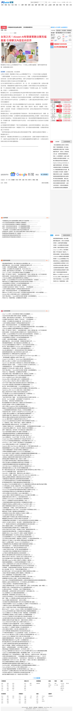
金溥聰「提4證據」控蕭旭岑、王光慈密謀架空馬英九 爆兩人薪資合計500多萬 (28, 27)
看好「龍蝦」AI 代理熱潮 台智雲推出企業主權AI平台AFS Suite (18, 598)
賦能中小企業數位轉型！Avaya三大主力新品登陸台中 (16, 542)
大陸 (70, 5)
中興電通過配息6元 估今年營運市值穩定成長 (14, 366)
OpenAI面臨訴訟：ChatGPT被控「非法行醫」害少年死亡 (17, 437)
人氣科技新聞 (66, 141)
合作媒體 (63, 2)
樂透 (55, 683)
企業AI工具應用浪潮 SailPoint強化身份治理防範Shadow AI (17, 564)
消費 (54, 5)
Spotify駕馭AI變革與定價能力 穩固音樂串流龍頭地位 (15, 460)
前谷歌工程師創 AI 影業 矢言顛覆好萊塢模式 (13, 404)
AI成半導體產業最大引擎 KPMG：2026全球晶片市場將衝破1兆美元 (19, 509)
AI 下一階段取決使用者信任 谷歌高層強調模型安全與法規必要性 (18, 524)
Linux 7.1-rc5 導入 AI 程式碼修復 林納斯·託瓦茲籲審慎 (16, 272)
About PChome (46, 707)
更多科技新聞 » (45, 182)
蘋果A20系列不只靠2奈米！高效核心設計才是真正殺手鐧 (16, 556)
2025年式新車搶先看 (60, 47)
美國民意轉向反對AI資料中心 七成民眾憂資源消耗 (15, 497)
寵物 (13, 683)
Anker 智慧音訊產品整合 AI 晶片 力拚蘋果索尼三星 (15, 444)
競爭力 (30, 179)
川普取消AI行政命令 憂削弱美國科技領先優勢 (14, 605)
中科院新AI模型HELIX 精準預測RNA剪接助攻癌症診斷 (16, 672)
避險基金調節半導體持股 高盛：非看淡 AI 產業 (14, 458)
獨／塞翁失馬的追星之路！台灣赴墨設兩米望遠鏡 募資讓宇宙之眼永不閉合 (21, 469)
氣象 (62, 681)
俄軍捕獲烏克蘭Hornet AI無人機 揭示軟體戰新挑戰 (15, 468)
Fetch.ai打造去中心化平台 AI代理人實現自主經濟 (14, 667)
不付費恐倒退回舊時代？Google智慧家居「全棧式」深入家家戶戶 (19, 632)
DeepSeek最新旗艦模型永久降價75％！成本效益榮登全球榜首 (18, 344)
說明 (67, 2)
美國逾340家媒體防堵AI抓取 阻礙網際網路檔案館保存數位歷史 (18, 408)
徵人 (51, 707)
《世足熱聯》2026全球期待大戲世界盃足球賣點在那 (15, 229)
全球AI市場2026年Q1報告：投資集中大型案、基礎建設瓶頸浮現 (18, 529)
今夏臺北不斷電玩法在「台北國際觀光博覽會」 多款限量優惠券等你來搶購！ (22, 426)
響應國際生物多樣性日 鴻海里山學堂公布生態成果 (15, 518)
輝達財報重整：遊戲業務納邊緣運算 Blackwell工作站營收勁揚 (18, 565)
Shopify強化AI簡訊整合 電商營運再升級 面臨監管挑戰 (16, 384)
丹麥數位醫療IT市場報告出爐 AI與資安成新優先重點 (15, 516)
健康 (36, 5)
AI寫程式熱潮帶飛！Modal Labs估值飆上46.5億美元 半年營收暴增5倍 (20, 603)
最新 (2, 683)
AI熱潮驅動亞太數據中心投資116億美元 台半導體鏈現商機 (17, 614)
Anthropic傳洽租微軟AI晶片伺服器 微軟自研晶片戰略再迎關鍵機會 (19, 611)
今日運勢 (58, 27)
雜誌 (60, 5)
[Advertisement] (25, 196)
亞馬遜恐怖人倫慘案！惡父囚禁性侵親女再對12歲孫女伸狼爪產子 (19, 231)
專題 (6, 5)
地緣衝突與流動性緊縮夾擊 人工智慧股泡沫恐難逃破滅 (16, 531)
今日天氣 (53, 30)
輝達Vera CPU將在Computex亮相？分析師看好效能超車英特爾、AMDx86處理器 (22, 292)
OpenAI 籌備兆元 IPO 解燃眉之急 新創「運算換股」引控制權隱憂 (19, 612)
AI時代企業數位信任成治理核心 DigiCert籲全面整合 (15, 493)
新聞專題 (38, 681)
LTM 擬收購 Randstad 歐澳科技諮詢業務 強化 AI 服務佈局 (17, 393)
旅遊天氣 (62, 686)
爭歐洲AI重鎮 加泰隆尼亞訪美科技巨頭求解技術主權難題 (16, 417)
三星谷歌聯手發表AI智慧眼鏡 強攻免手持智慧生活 (15, 551)
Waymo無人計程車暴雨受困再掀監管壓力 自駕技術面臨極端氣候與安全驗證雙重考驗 (24, 580)
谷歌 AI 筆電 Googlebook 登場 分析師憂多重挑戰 (14, 406)
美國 (34, 179)
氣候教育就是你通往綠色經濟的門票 (11, 235)
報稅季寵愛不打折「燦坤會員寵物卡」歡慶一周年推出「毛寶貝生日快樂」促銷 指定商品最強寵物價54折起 (29, 654)
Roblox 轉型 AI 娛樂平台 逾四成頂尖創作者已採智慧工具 (16, 455)
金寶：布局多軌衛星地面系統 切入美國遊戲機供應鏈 (16, 226)
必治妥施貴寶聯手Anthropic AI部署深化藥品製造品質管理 (16, 536)
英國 (37, 179)
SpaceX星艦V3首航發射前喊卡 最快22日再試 (14, 600)
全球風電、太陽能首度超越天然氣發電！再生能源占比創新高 (17, 567)
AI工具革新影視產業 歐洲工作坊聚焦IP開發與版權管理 (16, 480)
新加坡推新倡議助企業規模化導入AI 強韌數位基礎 (15, 527)
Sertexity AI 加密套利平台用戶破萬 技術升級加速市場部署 (17, 616)
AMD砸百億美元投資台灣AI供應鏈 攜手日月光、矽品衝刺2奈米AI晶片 (20, 618)
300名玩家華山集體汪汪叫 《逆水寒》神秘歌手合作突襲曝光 (17, 428)
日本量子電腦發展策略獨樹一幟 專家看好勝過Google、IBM (17, 669)
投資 (37, 699)
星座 (33, 5)
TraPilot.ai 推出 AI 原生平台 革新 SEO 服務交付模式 (15, 381)
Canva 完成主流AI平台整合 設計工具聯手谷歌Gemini (15, 621)
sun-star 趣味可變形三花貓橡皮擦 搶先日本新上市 (15, 419)
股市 (49, 2)
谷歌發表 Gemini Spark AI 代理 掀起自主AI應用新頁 (15, 498)
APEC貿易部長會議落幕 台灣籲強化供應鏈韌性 (14, 222)
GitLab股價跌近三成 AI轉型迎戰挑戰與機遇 (13, 593)
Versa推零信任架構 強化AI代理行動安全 (12, 515)
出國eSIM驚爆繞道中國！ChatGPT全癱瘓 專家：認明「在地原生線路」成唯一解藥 (23, 585)
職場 (26, 5)
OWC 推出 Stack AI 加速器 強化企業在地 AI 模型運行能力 (17, 466)
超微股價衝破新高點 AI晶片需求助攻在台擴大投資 (15, 352)
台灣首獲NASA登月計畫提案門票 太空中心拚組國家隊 (16, 623)
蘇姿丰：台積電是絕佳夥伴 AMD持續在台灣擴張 (15, 647)
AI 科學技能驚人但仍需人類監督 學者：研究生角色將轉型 (17, 486)
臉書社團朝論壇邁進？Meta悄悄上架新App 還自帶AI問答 (16, 535)
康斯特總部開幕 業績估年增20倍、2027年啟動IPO (15, 424)
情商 (13, 685)
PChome (58, 2)
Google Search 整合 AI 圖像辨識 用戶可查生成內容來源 (16, 439)
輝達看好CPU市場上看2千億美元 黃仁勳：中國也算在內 (16, 368)
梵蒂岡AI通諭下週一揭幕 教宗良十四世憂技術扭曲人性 (16, 415)
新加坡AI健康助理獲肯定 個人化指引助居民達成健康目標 (16, 375)
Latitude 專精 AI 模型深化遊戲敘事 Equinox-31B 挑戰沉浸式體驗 (18, 495)
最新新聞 (54, 235)
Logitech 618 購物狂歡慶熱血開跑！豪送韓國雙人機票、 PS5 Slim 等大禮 (21, 652)
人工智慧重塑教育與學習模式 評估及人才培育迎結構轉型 (16, 410)
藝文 (43, 697)
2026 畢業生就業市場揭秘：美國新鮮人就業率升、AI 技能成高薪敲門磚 (20, 538)
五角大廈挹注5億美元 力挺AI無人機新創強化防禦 (14, 629)
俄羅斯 (13, 179)
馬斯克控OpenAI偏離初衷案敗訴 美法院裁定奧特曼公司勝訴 (17, 281)
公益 (43, 699)
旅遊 (57, 5)
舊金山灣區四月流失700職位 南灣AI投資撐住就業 (14, 391)
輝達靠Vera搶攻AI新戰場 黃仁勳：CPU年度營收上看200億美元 (18, 582)
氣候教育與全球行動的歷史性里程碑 (11, 237)
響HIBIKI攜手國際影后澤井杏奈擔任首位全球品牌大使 (16, 554)
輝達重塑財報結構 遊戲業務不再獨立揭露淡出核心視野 (16, 663)
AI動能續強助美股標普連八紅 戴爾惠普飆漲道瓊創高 (15, 433)
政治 (9, 5)
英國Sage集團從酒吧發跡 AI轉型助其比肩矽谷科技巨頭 (16, 477)
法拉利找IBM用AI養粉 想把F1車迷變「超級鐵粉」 (15, 285)
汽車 (64, 5)
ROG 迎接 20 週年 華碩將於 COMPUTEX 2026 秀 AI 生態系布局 (19, 475)
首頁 (2, 5)
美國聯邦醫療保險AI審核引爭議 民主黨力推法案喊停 (15, 435)
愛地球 (43, 701)
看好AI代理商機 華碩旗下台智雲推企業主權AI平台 (15, 645)
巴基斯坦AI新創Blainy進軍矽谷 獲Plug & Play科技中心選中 (17, 504)
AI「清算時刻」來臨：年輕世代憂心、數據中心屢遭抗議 (16, 422)
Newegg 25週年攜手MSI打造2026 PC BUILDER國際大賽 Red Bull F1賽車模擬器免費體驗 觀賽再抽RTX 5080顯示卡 (32, 650)
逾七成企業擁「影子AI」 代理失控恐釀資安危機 (14, 569)
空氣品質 (58, 30)
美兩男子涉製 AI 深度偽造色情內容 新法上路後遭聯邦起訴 (17, 587)
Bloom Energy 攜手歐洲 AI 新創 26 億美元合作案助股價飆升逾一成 (19, 634)
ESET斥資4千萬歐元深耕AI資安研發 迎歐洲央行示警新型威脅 (18, 382)
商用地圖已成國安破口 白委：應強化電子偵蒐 (14, 395)
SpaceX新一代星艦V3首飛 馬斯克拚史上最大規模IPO (16, 473)
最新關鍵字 (51, 696)
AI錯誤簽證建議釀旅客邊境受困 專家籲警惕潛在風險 (15, 464)
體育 (43, 5)
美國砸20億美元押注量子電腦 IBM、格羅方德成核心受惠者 (17, 620)
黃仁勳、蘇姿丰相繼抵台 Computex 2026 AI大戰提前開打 (17, 346)
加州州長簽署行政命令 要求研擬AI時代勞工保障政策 (15, 558)
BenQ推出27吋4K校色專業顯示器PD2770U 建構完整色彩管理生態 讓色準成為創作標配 (24, 484)
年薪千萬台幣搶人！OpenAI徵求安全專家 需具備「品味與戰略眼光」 (20, 296)
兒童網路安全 (40, 707)
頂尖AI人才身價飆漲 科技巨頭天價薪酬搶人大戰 (14, 500)
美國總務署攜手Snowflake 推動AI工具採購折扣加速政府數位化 (18, 448)
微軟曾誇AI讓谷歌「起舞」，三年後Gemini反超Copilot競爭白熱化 (19, 364)
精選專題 (38, 683)
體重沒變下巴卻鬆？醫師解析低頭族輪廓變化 (13, 511)
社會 (12, 5)
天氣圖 (62, 690)
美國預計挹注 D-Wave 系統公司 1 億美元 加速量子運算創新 (17, 533)
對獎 (56, 681)
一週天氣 (62, 685)
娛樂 (39, 5)
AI (6, 179)
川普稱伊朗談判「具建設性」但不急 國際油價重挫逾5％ (16, 348)
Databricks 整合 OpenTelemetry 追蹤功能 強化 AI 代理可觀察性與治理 (20, 446)
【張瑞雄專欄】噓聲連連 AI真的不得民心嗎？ (14, 357)
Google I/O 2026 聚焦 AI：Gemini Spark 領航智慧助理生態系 (18, 359)
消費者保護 (35, 707)
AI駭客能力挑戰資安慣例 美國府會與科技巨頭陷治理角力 (16, 457)
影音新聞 (3, 693)
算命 (49, 683)
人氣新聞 (54, 141)
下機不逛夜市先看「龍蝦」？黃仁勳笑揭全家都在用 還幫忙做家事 (19, 397)
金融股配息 (64, 27)
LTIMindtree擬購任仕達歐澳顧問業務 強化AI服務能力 (15, 278)
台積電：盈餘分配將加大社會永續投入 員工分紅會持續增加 (17, 270)
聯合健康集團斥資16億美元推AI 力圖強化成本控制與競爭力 (17, 402)
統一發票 (56, 685)
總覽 (37, 696)
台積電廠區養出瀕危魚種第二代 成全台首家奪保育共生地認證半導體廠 (20, 520)
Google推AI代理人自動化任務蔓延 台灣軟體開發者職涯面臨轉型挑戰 (19, 453)
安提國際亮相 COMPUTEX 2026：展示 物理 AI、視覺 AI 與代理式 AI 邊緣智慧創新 (23, 660)
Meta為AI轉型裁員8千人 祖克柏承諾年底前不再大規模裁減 (17, 350)
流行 (13, 690)
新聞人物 (26, 681)
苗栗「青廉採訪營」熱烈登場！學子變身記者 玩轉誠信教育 (17, 430)
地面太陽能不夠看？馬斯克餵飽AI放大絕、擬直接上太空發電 (17, 373)
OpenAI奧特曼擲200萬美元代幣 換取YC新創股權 (14, 431)
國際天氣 (62, 688)
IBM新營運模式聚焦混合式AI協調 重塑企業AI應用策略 (16, 491)
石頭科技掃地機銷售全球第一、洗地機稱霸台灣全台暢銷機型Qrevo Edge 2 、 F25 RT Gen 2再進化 (27, 656)
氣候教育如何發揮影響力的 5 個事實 (11, 233)
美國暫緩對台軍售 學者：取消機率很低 (62, 149)
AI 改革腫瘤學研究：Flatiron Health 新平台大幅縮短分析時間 (17, 487)
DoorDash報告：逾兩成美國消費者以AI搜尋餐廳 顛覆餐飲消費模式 (19, 665)
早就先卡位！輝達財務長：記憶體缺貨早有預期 (14, 298)
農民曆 (53, 27)
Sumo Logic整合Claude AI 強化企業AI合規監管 (14, 377)
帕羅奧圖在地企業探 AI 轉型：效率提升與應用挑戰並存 (16, 578)
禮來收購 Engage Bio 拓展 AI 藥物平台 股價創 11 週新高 (16, 560)
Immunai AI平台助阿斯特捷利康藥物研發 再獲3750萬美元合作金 (18, 489)
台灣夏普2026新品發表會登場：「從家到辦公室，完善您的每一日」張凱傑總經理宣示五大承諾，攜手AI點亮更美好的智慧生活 (34, 658)
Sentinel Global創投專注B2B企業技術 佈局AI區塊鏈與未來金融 (18, 420)
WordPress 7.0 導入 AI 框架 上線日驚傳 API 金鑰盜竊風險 (17, 442)
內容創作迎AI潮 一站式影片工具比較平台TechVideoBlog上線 (17, 411)
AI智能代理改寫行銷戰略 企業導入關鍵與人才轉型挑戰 (16, 573)
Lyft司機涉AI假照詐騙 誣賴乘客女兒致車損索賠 (14, 553)
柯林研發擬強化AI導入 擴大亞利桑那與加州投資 (14, 547)
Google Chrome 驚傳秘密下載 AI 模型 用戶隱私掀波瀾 (16, 636)
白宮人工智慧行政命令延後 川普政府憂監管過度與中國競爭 (17, 607)
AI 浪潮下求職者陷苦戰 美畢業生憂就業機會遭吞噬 (15, 643)
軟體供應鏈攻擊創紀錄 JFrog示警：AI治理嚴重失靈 (15, 640)
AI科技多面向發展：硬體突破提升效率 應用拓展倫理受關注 (17, 625)
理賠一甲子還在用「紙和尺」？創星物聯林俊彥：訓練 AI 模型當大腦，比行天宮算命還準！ (25, 274)
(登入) (70, 2)
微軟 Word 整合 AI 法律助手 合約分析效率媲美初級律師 (16, 361)
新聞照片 (21, 693)
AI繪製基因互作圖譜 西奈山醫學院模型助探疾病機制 (15, 478)
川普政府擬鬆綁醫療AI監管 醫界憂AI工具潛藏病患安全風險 (17, 502)
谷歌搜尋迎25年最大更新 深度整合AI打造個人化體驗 (15, 513)
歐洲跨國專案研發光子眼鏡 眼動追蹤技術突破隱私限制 (16, 482)
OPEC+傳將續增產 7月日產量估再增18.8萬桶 (13, 574)
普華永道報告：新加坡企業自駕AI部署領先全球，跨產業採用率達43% (20, 276)
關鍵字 (50, 693)
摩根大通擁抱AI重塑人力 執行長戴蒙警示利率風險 (15, 525)
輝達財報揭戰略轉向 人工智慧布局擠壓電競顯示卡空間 (16, 562)
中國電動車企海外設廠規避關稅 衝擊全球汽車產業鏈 (15, 220)
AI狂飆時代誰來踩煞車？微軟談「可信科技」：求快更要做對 (17, 287)
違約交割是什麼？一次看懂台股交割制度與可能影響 (15, 545)
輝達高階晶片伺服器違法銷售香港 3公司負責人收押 (15, 649)
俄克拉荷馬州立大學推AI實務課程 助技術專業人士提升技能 (17, 576)
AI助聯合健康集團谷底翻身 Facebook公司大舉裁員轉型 (16, 451)
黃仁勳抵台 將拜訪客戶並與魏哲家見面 (12, 401)
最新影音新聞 (66, 235)
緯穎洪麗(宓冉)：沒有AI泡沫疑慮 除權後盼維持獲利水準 (17, 265)
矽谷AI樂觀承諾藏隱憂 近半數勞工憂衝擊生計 (14, 661)
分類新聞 (3, 681)
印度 (17, 179)
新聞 (2, 30)
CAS (9, 179)
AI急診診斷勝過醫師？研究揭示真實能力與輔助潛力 (15, 449)
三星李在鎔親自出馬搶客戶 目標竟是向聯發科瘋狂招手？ (16, 288)
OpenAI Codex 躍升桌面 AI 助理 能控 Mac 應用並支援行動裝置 (18, 363)
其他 (13, 697)
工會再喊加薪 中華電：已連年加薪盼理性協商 (14, 507)
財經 (16, 5)
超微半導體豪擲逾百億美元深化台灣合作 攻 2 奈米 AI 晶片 (17, 506)
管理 (37, 701)
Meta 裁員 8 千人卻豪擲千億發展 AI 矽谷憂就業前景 (15, 627)
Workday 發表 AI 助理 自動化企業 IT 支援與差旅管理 (15, 294)
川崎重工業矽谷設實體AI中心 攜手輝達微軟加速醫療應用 (16, 413)
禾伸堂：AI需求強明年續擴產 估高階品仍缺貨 (14, 267)
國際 (22, 5)
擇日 (49, 686)
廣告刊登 (30, 707)
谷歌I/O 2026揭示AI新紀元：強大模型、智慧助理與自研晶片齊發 (18, 522)
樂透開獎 (69, 30)
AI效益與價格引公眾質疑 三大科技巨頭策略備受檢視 (15, 283)
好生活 (43, 696)
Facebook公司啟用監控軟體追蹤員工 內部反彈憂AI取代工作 (17, 440)
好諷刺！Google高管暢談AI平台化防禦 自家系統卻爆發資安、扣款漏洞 (20, 279)
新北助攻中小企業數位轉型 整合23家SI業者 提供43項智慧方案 (18, 670)
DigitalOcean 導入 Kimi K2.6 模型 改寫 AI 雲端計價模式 (16, 390)
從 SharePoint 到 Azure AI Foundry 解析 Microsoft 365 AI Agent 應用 (19, 355)
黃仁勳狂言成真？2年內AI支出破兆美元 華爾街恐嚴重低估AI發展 (18, 571)
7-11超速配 (54, 2)
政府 (67, 5)
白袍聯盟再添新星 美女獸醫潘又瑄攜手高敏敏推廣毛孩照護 (17, 544)
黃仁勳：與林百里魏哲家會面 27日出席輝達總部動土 (16, 386)
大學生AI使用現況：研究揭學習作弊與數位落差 (14, 583)
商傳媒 (15, 33)
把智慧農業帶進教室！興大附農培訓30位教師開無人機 (16, 263)
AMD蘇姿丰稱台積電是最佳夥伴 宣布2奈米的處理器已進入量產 (18, 602)
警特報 (67, 683)
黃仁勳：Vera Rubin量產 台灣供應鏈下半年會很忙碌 (16, 399)
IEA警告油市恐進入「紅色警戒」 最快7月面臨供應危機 (16, 589)
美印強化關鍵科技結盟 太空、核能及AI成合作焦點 (15, 674)
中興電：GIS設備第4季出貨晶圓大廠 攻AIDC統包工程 (16, 269)
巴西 (20, 179)
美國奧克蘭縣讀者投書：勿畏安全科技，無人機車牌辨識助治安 (18, 638)
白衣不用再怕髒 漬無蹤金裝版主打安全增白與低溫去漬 (16, 631)
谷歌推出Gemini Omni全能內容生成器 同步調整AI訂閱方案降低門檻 (19, 388)
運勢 (29, 5)
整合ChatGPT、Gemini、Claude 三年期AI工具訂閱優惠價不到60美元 (20, 609)
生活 (46, 5)
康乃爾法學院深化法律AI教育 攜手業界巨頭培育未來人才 (16, 641)
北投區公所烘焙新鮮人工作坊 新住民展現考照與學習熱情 (16, 596)
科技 (19, 5)
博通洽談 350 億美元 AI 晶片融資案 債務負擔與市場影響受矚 (17, 540)
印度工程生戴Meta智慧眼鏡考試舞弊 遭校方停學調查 (15, 462)
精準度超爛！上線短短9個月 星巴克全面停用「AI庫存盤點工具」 (18, 591)
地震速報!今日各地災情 (60, 44)
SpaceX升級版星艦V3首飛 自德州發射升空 (13, 471)
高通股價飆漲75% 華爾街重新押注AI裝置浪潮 (14, 353)
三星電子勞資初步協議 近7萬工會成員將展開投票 (15, 549)
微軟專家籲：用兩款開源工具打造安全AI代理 (13, 594)
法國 (23, 179)
